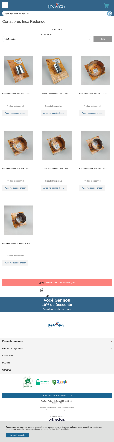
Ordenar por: (47, 34)
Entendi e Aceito (17, 435)
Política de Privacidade (59, 429)
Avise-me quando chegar (15, 113)
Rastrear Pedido (17, 345)
